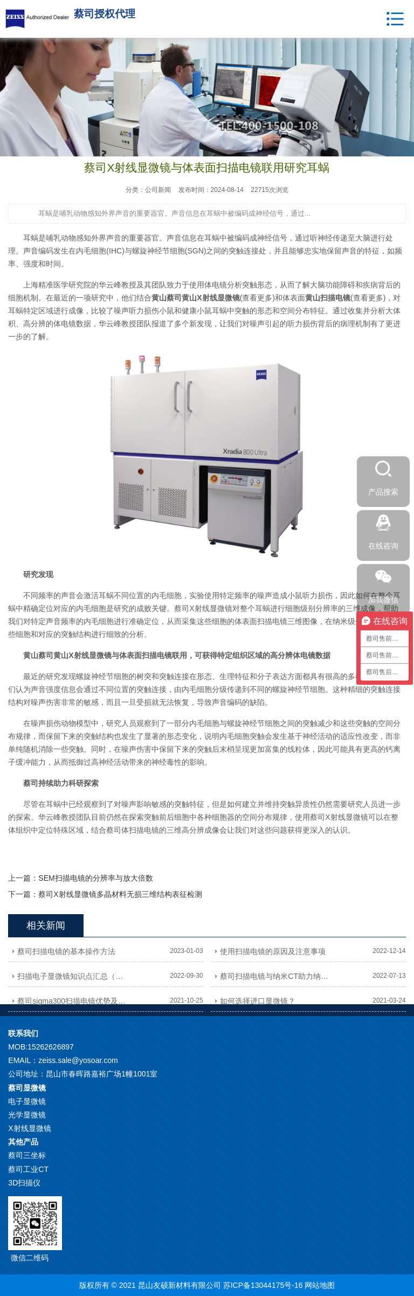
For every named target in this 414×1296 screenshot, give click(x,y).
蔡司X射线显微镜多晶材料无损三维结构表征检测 (120, 894)
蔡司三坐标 (27, 1155)
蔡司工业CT (28, 1169)
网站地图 (320, 1285)
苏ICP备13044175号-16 (263, 1285)
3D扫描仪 (24, 1182)
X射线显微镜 (29, 1128)
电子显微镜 (27, 1101)
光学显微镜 (27, 1114)
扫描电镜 (157, 655)
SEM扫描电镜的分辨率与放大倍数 (95, 878)
